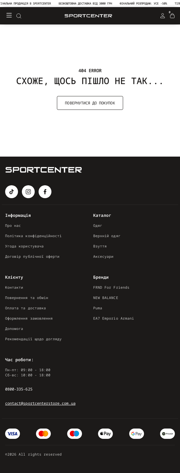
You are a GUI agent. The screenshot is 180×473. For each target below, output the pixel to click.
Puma (97, 307)
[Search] (18, 15)
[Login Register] (162, 15)
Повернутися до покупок (90, 103)
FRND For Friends (111, 287)
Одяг (97, 225)
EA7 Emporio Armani (113, 318)
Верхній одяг (107, 235)
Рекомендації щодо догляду (33, 338)
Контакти (14, 287)
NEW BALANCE (105, 297)
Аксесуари (103, 256)
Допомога (14, 328)
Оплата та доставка (25, 307)
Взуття (100, 246)
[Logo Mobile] (88, 16)
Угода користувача (24, 246)
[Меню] (9, 16)
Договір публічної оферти (32, 256)
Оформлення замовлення (29, 318)
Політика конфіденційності (33, 235)
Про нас (13, 225)
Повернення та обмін (26, 297)
